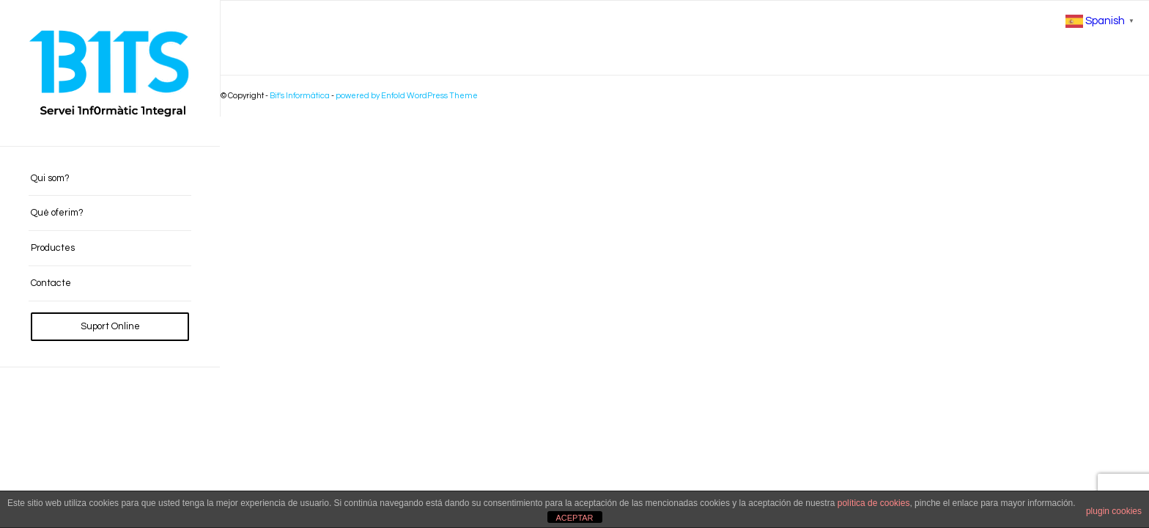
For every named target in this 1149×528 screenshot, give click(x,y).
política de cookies (874, 503)
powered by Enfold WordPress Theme (407, 96)
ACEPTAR (574, 517)
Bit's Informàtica (300, 96)
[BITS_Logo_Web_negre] (110, 73)
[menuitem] (110, 179)
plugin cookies (1114, 511)
